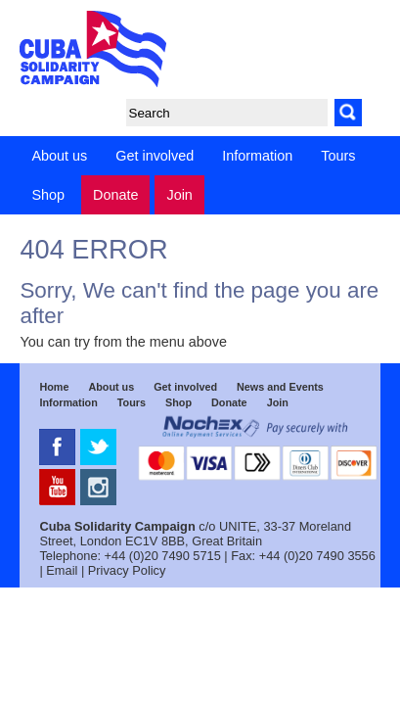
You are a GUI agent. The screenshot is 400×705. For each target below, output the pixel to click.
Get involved (154, 156)
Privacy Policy (127, 570)
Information (257, 156)
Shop (48, 195)
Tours (338, 156)
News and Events (280, 387)
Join (179, 195)
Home (53, 387)
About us (59, 156)
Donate (115, 195)
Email (61, 570)
